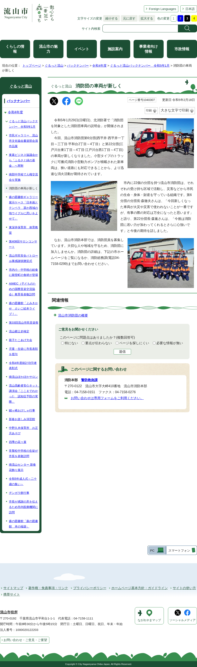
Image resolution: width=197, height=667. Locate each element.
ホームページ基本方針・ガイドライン (139, 588)
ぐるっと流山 (54, 65)
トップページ (31, 65)
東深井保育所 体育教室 (23, 230)
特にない (71, 343)
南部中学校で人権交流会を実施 (23, 177)
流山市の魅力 (48, 49)
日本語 (190, 9)
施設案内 (115, 49)
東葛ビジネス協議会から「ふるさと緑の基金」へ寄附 (23, 160)
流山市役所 (9, 612)
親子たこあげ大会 (20, 340)
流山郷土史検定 (19, 331)
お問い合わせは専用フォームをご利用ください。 (107, 398)
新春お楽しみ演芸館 (22, 419)
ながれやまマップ (149, 620)
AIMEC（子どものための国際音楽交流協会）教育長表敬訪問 (22, 289)
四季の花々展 (17, 442)
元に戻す (128, 18)
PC (152, 550)
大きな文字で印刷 (175, 110)
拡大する (146, 18)
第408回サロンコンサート (23, 244)
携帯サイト (11, 594)
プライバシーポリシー (89, 588)
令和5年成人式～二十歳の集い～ (23, 481)
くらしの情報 (15, 49)
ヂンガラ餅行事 (19, 492)
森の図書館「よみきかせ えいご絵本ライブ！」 (23, 308)
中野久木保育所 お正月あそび (23, 430)
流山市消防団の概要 (73, 315)
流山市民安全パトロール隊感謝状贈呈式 (23, 258)
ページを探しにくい (134, 343)
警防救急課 (89, 380)
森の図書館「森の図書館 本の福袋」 (23, 523)
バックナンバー (78, 65)
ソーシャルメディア (182, 620)
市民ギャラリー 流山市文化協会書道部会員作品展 (23, 141)
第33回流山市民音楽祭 (23, 322)
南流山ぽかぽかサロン (23, 376)
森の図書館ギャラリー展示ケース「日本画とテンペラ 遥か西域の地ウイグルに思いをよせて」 (23, 207)
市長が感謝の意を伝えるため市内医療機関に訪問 (23, 507)
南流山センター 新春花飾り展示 (22, 467)
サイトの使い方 (184, 588)
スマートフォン (179, 550)
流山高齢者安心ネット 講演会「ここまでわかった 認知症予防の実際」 (24, 393)
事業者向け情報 (148, 49)
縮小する (110, 18)
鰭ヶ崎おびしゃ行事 (22, 410)
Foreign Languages (162, 9)
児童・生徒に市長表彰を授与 (23, 351)
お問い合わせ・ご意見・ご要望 (25, 640)
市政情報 (181, 49)
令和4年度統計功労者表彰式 (23, 365)
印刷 (149, 110)
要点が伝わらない (98, 343)
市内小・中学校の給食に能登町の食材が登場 (23, 272)
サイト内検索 (91, 28)
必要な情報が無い (169, 343)
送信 (122, 351)
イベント (81, 49)
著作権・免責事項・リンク (48, 588)
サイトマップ (13, 588)
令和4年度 (99, 65)
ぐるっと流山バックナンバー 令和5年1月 (140, 65)
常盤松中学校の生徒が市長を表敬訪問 (23, 453)
